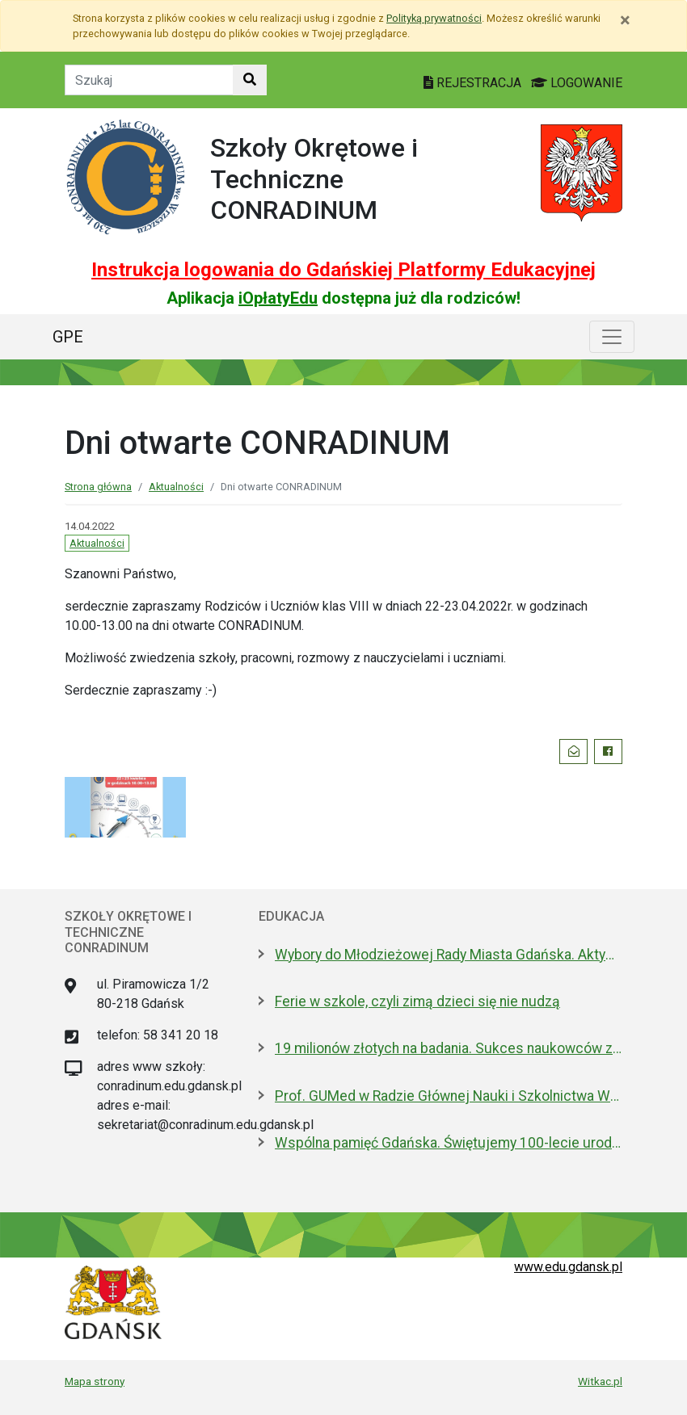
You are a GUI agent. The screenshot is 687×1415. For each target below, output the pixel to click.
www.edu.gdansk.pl (568, 1266)
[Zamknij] (625, 20)
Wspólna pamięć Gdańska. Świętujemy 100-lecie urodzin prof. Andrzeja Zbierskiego (448, 1143)
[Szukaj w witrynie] (250, 80)
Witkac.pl (600, 1381)
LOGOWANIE (576, 82)
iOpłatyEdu (278, 298)
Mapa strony (94, 1381)
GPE (68, 336)
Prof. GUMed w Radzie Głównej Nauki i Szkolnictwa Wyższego (448, 1096)
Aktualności (176, 487)
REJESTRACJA (474, 82)
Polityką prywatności (434, 18)
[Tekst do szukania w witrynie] (149, 80)
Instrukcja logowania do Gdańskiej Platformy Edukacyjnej (343, 269)
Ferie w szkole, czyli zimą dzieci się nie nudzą (417, 1001)
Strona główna (98, 487)
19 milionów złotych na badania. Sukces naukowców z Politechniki (448, 1048)
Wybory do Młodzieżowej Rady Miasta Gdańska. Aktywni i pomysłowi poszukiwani (448, 955)
